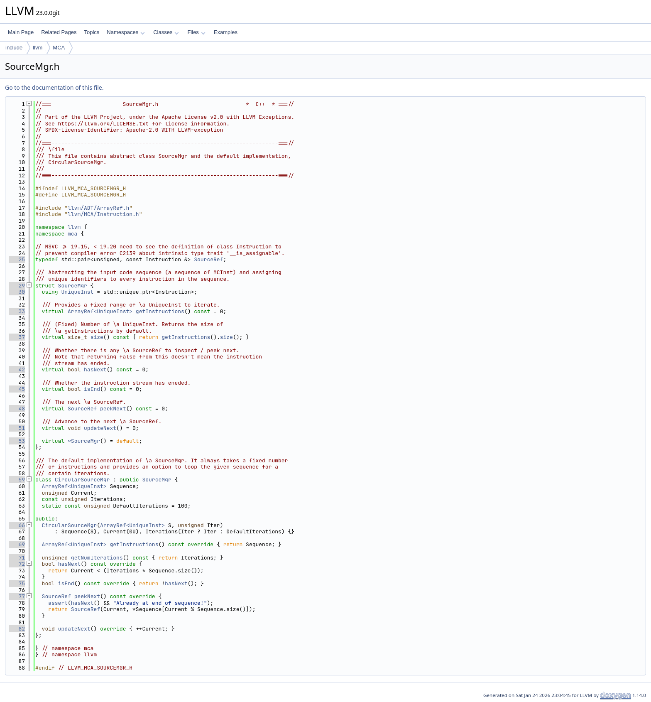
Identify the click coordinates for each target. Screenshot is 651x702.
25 (17, 259)
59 (17, 479)
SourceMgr (72, 285)
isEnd (92, 389)
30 (17, 291)
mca (72, 233)
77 (17, 596)
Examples (225, 32)
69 (17, 544)
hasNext (95, 369)
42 (17, 369)
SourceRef (208, 259)
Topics (91, 32)
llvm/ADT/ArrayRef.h (98, 207)
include (13, 47)
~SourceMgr (84, 440)
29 (17, 285)
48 (17, 408)
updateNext (100, 428)
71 (17, 557)
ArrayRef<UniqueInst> (100, 311)
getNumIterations (97, 557)
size (97, 337)
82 (17, 628)
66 (17, 525)
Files (196, 32)
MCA (59, 47)
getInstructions (160, 311)
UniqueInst (77, 291)
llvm (37, 47)
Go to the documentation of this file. (54, 87)
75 (17, 583)
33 (17, 311)
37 (17, 337)
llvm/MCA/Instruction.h (103, 214)
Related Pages (58, 32)
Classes (166, 32)
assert (58, 602)
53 (17, 440)
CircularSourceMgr (82, 479)
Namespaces (125, 32)
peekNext (113, 408)
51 (17, 428)
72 (17, 563)
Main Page (21, 32)
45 (17, 389)
